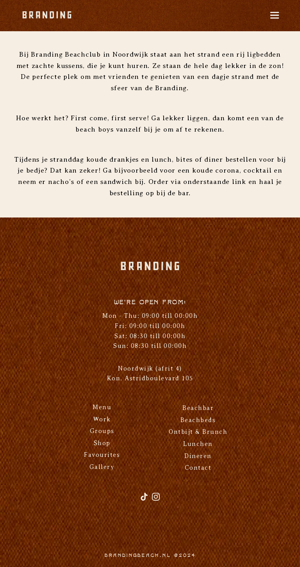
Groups (102, 431)
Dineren (198, 456)
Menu (102, 407)
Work (102, 419)
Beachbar (198, 408)
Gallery (102, 467)
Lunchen (198, 444)
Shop (102, 443)
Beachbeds (198, 420)
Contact (198, 467)
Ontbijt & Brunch (198, 431)
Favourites (102, 454)
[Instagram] (156, 499)
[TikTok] (145, 499)
